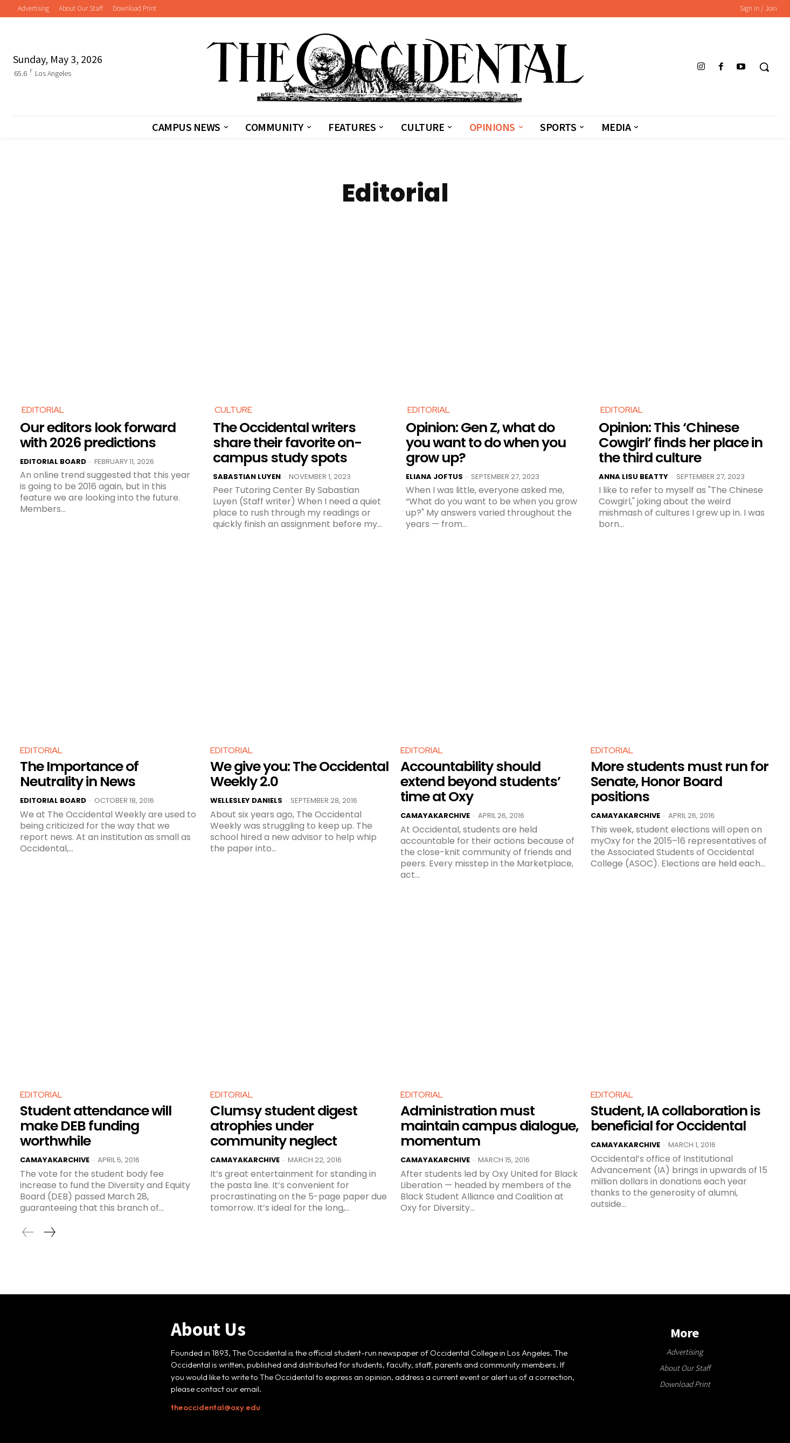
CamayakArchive (435, 814)
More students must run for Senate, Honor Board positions (677, 781)
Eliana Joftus (434, 476)
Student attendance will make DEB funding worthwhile (95, 1124)
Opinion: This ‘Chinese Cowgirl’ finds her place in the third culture (679, 442)
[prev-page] (28, 1231)
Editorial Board (53, 461)
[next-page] (49, 1231)
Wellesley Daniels (246, 799)
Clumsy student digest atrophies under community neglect (281, 1124)
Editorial (43, 409)
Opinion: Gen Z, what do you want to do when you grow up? (486, 442)
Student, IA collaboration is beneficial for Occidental (675, 1117)
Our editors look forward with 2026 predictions (97, 435)
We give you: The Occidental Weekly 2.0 (299, 773)
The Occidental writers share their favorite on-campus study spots (286, 442)
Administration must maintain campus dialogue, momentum (488, 1124)
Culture (233, 409)
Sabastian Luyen (247, 476)
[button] (764, 67)
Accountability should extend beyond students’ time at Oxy (479, 781)
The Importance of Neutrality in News (78, 773)
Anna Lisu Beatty (633, 476)
